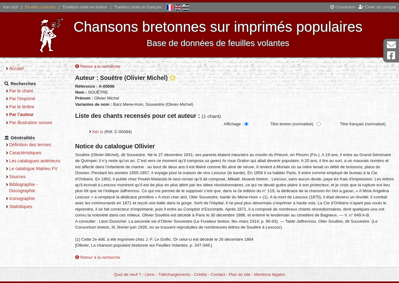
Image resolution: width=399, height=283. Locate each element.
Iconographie (26, 204)
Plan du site (239, 274)
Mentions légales (269, 274)
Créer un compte (377, 7)
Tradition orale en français (138, 7)
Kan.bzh (10, 7)
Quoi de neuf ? (127, 274)
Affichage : (233, 124)
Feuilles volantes (40, 7)
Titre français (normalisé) (363, 124)
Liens (150, 274)
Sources (21, 182)
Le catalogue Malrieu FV (37, 174)
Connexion (342, 7)
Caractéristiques (29, 152)
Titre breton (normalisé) (291, 124)
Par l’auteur (25, 114)
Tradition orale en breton (84, 7)
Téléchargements (174, 274)
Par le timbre (25, 106)
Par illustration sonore (34, 122)
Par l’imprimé (26, 98)
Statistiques (24, 212)
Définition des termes (34, 144)
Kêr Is (97, 132)
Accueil (20, 68)
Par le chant (24, 90)
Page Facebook (391, 55)
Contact (218, 274)
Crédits (200, 274)
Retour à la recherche (97, 66)
